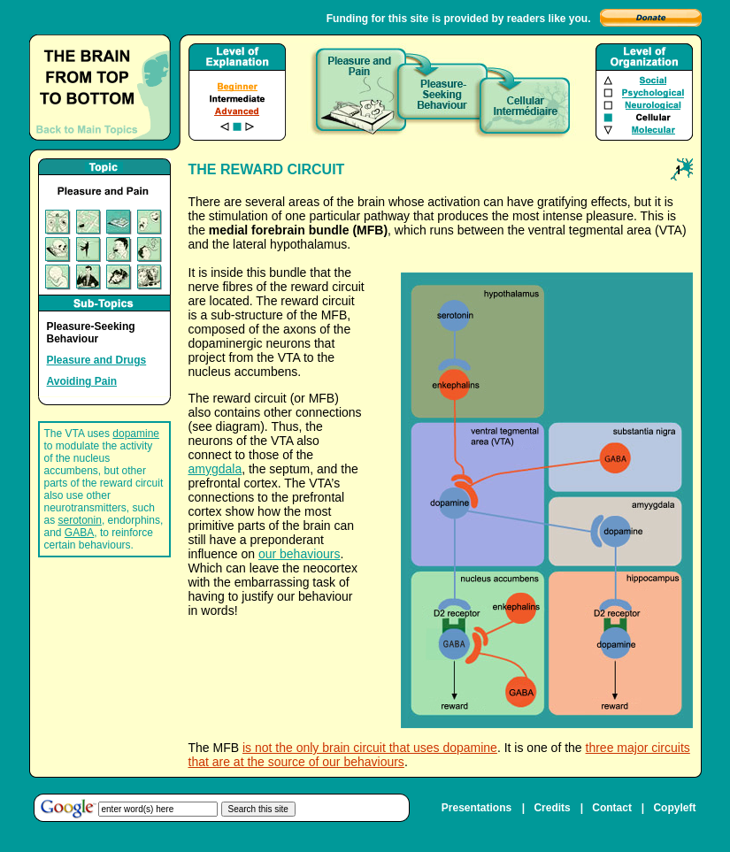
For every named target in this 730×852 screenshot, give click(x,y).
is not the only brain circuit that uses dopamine (369, 748)
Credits (552, 808)
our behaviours (299, 554)
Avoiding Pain (82, 381)
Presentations (476, 808)
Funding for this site (377, 18)
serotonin (80, 520)
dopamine (135, 433)
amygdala (215, 469)
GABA (79, 532)
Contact (612, 808)
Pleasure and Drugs (97, 360)
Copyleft (674, 808)
